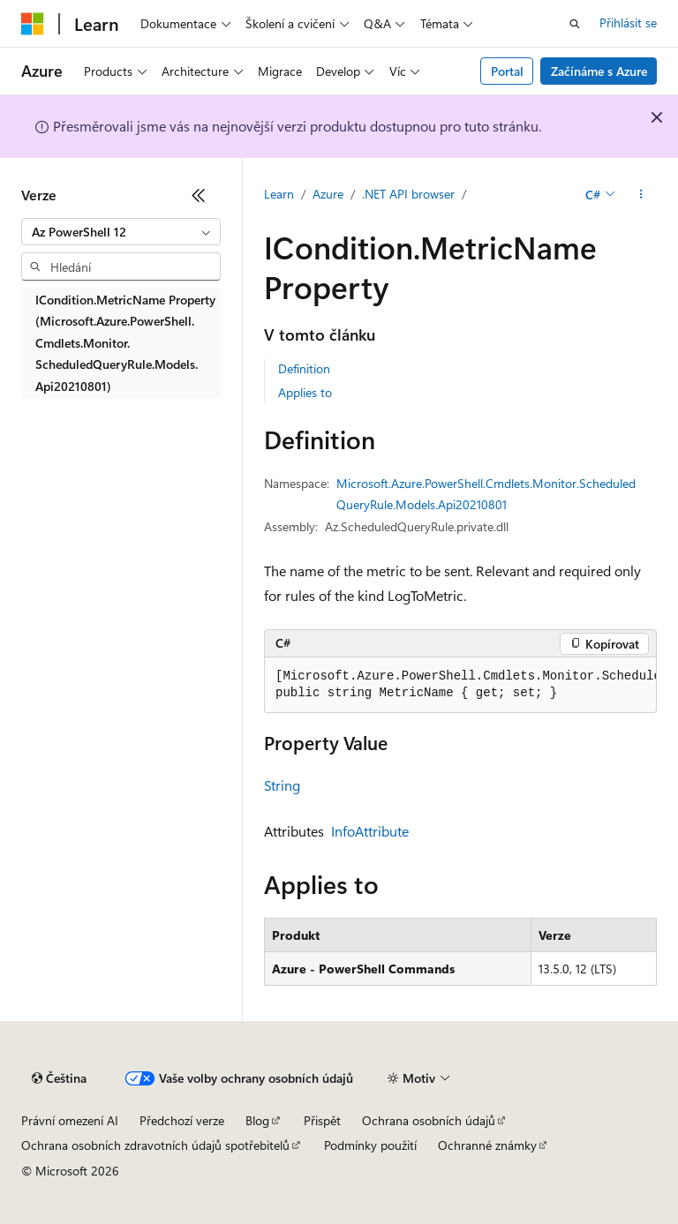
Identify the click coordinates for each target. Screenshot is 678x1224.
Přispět (322, 1120)
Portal (507, 71)
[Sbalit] (199, 195)
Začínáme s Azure (599, 71)
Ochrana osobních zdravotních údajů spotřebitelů (155, 1145)
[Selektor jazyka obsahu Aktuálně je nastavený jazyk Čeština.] (59, 1078)
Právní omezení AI (69, 1120)
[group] (460, 685)
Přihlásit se (628, 22)
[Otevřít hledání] (574, 24)
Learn (279, 193)
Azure (328, 193)
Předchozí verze (181, 1120)
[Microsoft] (32, 23)
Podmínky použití (370, 1145)
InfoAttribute (370, 831)
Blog (257, 1120)
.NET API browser (408, 193)
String (282, 785)
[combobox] (121, 232)
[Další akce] (641, 195)
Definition (304, 368)
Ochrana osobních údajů (428, 1120)
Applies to (305, 392)
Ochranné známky (487, 1145)
